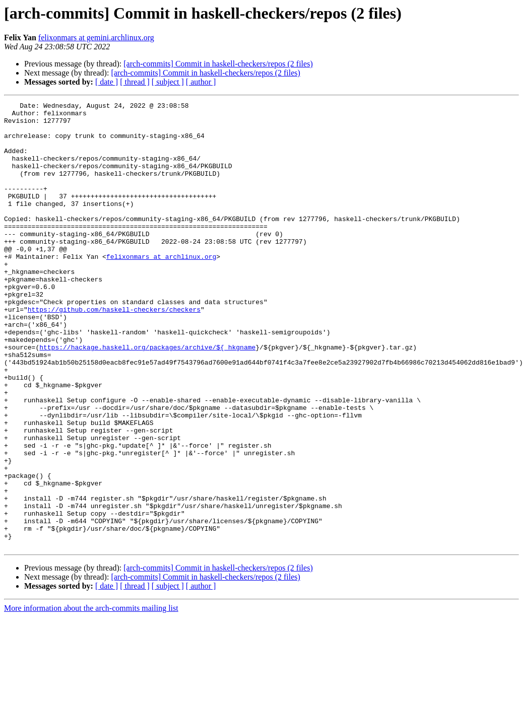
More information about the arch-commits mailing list (91, 697)
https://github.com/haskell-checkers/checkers (114, 351)
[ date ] (106, 82)
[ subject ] (168, 82)
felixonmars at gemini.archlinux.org (96, 37)
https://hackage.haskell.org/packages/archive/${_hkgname (147, 396)
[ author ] (201, 82)
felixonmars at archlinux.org (161, 288)
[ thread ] (135, 82)
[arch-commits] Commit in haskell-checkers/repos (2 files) (217, 63)
